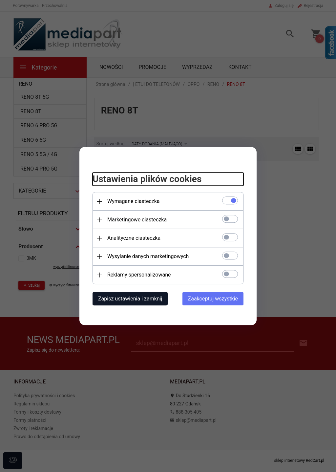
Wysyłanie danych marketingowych (148, 256)
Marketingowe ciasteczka (137, 219)
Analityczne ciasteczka (133, 238)
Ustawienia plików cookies (147, 179)
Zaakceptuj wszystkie (213, 299)
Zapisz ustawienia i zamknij (130, 299)
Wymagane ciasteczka (133, 201)
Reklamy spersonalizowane (139, 275)
